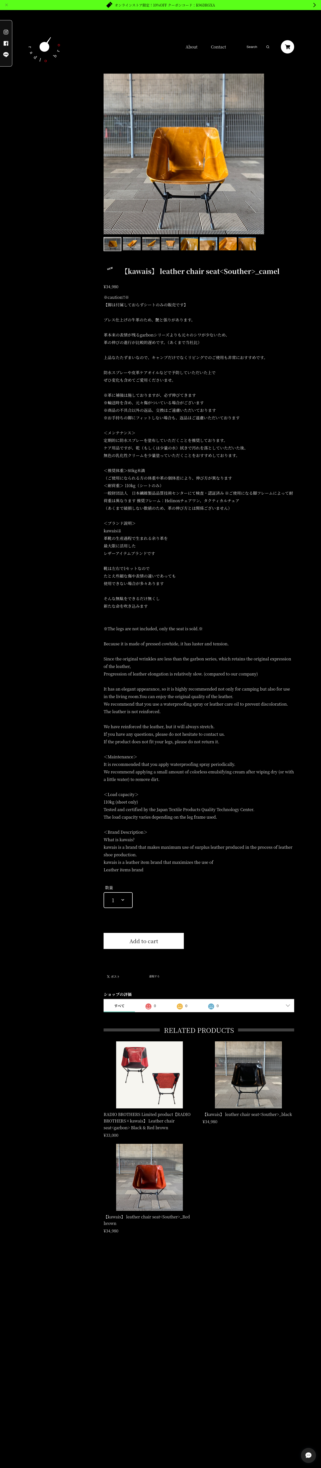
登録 (160, 1378)
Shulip (39, 115)
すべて (119, 1005)
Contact (218, 47)
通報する (154, 976)
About (192, 47)
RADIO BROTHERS (43, 104)
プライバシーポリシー (40, 1420)
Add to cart (143, 941)
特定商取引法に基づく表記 (77, 1420)
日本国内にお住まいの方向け (144, 954)
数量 (109, 887)
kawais (39, 92)
